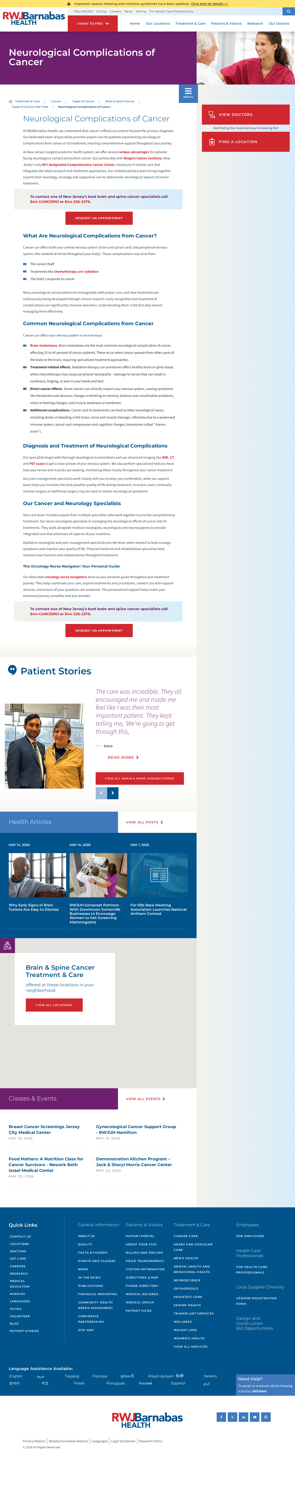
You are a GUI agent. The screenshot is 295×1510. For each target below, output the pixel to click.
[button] (289, 11)
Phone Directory (142, 1286)
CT (172, 457)
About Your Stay (141, 1244)
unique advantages (134, 152)
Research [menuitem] (255, 23)
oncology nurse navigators (66, 576)
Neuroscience (187, 1280)
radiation (91, 271)
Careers (115, 11)
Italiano (210, 1376)
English (15, 1376)
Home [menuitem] (135, 23)
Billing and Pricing (144, 1252)
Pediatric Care (188, 1297)
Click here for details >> (209, 4)
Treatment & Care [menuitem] (190, 23)
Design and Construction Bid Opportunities (254, 1323)
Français (100, 1376)
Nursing (17, 1294)
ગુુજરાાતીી (127, 1376)
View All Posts (142, 822)
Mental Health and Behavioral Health (192, 1269)
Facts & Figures (93, 1252)
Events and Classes (97, 1261)
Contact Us (20, 1236)
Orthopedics (186, 1288)
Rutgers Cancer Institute (143, 158)
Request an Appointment (99, 218)
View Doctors (230, 114)
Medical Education (20, 1283)
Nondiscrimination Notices (68, 1441)
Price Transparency (145, 1261)
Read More (121, 757)
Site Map (86, 1330)
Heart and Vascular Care (193, 1247)
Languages (20, 1301)
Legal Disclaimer (123, 1441)
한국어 (14, 1383)
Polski (79, 1383)
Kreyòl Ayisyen (161, 1376)
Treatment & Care (27, 101)
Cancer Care (186, 1236)
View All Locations (54, 1005)
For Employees (250, 1236)
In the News (89, 1277)
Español (178, 1383)
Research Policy (150, 1441)
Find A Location (232, 141)
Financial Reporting (98, 1294)
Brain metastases (43, 345)
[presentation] (144, 726)
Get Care (18, 1258)
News (128, 11)
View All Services (191, 1346)
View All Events (143, 1099)
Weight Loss (185, 1330)
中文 (45, 1383)
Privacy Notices (34, 1441)
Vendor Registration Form (256, 1300)
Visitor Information (145, 1269)
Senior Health (187, 1305)
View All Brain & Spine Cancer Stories (139, 778)
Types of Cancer (83, 101)
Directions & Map (142, 1277)
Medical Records (142, 1294)
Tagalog (72, 1376)
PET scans (37, 463)
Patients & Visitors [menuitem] (226, 23)
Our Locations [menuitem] (158, 23)
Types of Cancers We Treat (30, 106)
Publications (90, 1286)
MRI (165, 457)
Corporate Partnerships (91, 1318)
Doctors (18, 1251)
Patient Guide (139, 1310)
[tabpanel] (44, 746)
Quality (85, 1244)
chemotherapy (65, 271)
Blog (14, 1323)
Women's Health (189, 1338)
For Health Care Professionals (171, 11)
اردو (206, 1383)
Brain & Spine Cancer (120, 101)
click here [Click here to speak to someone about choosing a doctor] (259, 1391)
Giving (101, 11)
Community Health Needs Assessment (95, 1305)
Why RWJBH (83, 11)
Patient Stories (24, 1331)
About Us (86, 1236)
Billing (141, 11)
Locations (20, 1244)
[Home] (34, 20)
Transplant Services (194, 1313)
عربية (41, 1376)
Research (19, 1273)
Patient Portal (140, 1236)
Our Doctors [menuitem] (279, 23)
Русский (145, 1383)
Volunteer (20, 1316)
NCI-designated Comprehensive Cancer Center (78, 164)
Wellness (183, 1321)
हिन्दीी (179, 1376)
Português (115, 1383)
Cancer (56, 101)
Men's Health (186, 1258)
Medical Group (140, 1302)
